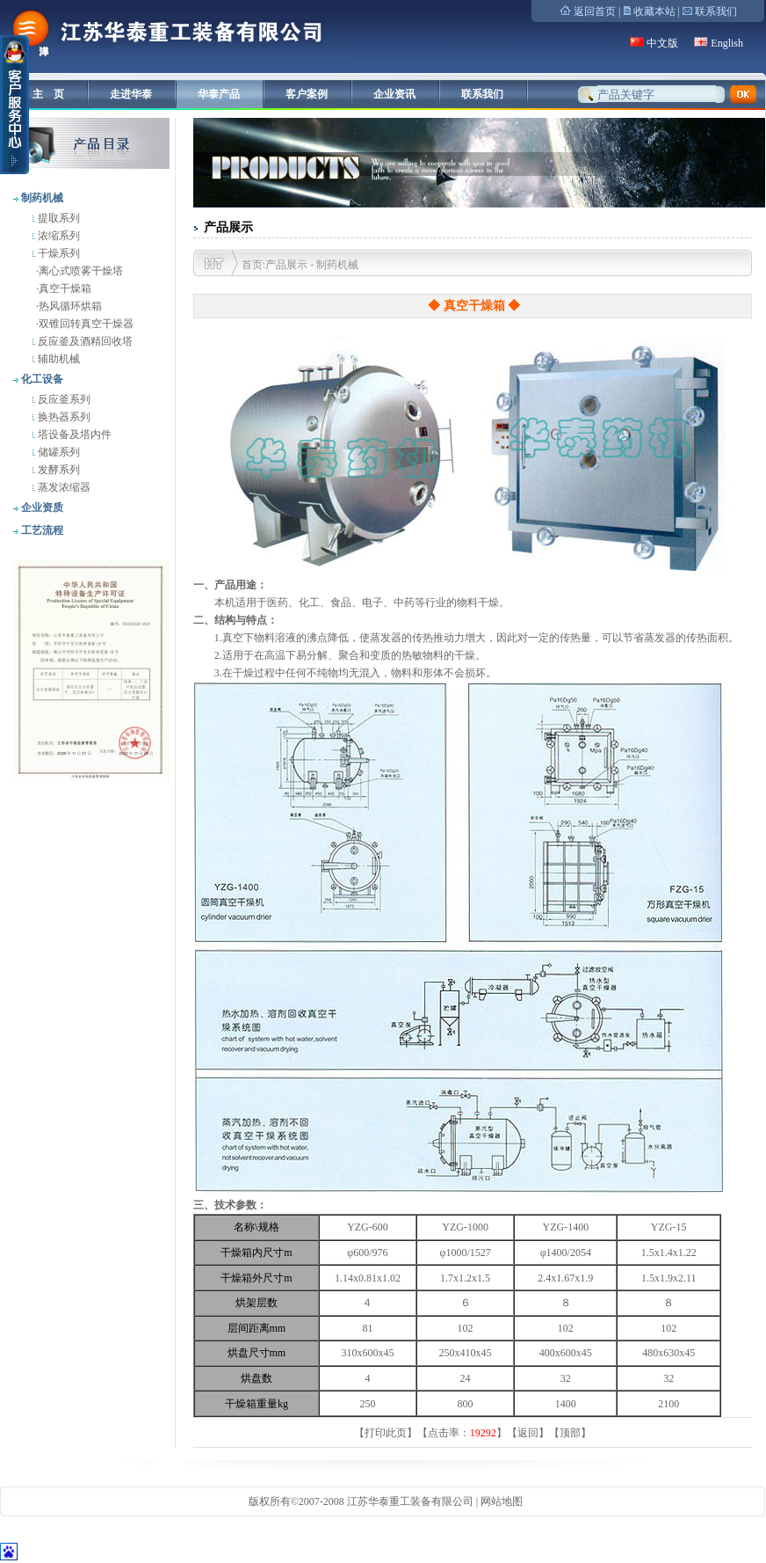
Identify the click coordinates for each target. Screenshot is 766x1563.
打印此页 (386, 1433)
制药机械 (40, 198)
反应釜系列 (62, 399)
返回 (527, 1433)
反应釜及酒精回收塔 (84, 341)
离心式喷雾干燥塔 (81, 271)
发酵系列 (57, 470)
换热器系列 (62, 417)
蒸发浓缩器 (62, 487)
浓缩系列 (57, 236)
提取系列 (57, 218)
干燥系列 (57, 253)
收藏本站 (654, 11)
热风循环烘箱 (70, 306)
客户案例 (306, 94)
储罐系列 (57, 452)
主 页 (48, 94)
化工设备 (40, 379)
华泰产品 (219, 94)
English (727, 43)
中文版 (662, 43)
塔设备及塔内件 (73, 434)
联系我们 (716, 11)
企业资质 (40, 507)
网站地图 (502, 1501)
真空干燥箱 (65, 288)
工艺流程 (40, 530)
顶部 (570, 1433)
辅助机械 (57, 359)
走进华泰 (131, 94)
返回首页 (595, 11)
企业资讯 (394, 94)
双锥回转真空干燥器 (86, 324)
